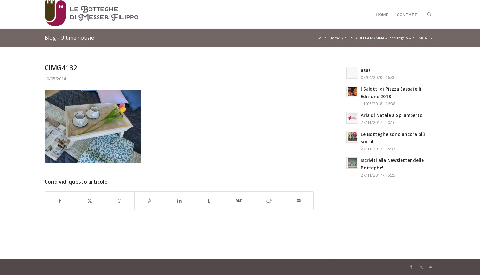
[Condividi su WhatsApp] (119, 201)
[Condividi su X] (89, 201)
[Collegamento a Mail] (430, 267)
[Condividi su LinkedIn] (179, 201)
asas (365, 70)
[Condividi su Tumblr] (209, 201)
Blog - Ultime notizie (69, 37)
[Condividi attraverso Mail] (298, 201)
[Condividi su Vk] (239, 201)
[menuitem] (381, 14)
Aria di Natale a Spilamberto (392, 115)
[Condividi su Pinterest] (149, 201)
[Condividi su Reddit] (269, 201)
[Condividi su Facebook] (60, 201)
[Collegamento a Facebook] (411, 267)
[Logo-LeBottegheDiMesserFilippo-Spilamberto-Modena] (91, 14)
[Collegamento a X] (421, 267)
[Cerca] (429, 14)
